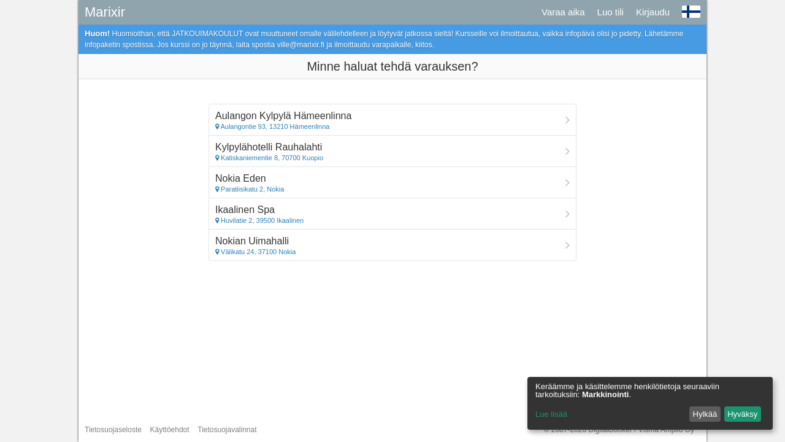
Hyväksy (742, 414)
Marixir (105, 12)
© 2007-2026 (619, 429)
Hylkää (705, 414)
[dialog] (650, 403)
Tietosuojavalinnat (226, 429)
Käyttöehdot (170, 429)
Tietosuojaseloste (113, 429)
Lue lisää (551, 414)
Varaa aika (563, 12)
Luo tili (610, 12)
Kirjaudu (653, 12)
